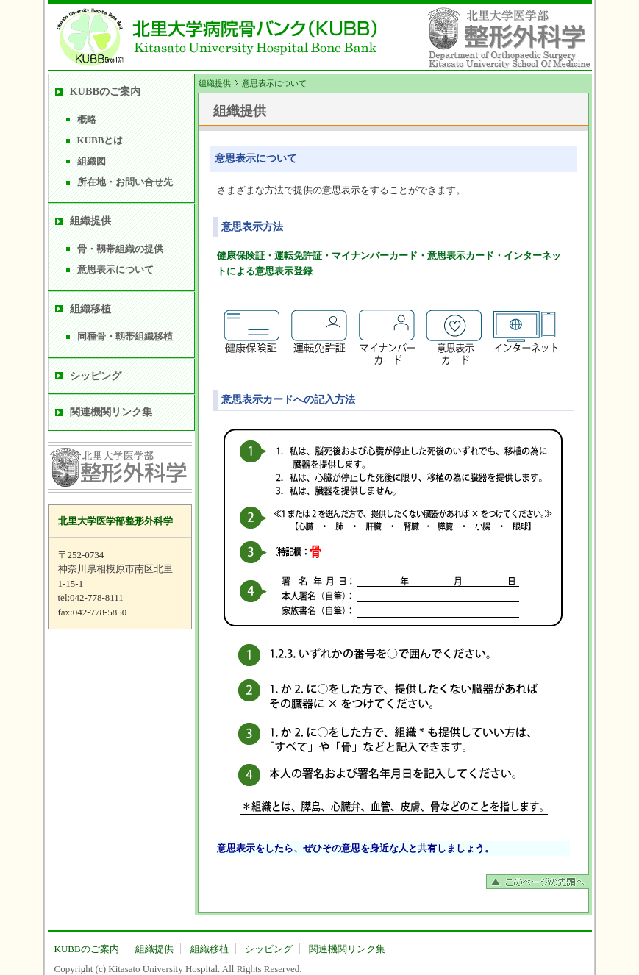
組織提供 (215, 83)
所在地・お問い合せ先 (125, 182)
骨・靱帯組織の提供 (120, 248)
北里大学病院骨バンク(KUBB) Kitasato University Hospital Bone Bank (213, 37)
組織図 (91, 161)
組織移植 (90, 309)
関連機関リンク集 (111, 412)
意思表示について (115, 269)
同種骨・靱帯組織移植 (125, 336)
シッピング (95, 376)
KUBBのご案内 (105, 91)
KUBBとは (100, 140)
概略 (86, 119)
